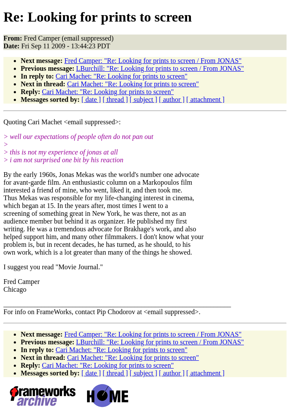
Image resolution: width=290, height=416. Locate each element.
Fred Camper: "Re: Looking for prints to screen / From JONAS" (152, 60)
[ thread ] (115, 99)
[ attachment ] (205, 99)
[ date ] (91, 99)
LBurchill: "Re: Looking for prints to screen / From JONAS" (160, 68)
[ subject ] (143, 99)
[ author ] (172, 99)
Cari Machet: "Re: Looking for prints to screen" (121, 76)
